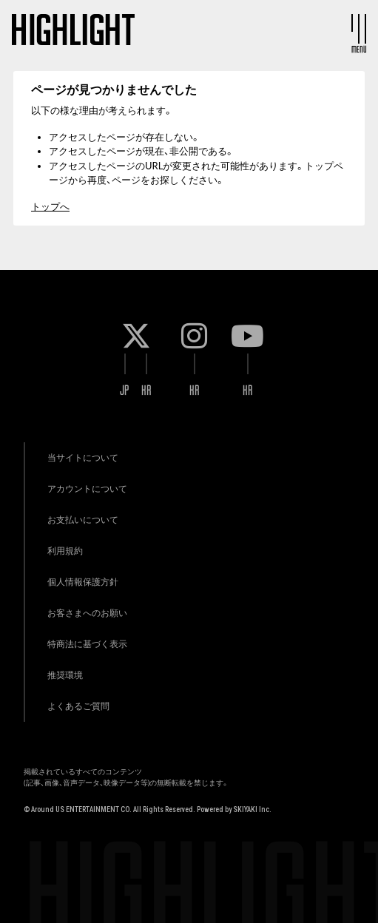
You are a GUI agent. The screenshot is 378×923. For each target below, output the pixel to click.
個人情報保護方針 (82, 581)
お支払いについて (82, 519)
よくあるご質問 (78, 705)
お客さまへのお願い (87, 612)
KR (146, 390)
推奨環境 (65, 674)
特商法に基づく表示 (87, 643)
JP (124, 390)
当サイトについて (82, 457)
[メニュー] (358, 29)
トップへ (50, 206)
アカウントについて (87, 488)
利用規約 (65, 550)
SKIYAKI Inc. (252, 809)
